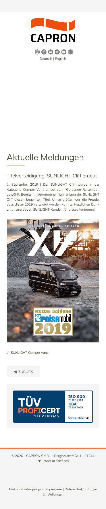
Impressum (53, 489)
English (60, 58)
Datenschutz (74, 489)
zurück (23, 371)
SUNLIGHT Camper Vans (27, 352)
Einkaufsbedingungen (26, 489)
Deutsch (46, 58)
